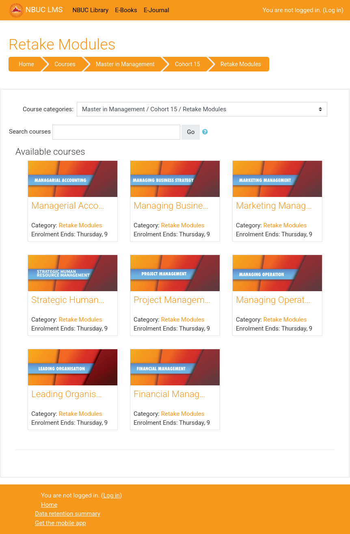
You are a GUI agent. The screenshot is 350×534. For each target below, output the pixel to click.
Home (26, 64)
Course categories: (48, 109)
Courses (64, 64)
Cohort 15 (187, 64)
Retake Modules (240, 64)
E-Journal (156, 10)
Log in (333, 10)
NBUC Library (90, 10)
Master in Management (125, 64)
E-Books (126, 10)
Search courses (30, 131)
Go (190, 132)
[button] (206, 132)
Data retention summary (67, 513)
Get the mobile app (60, 523)
